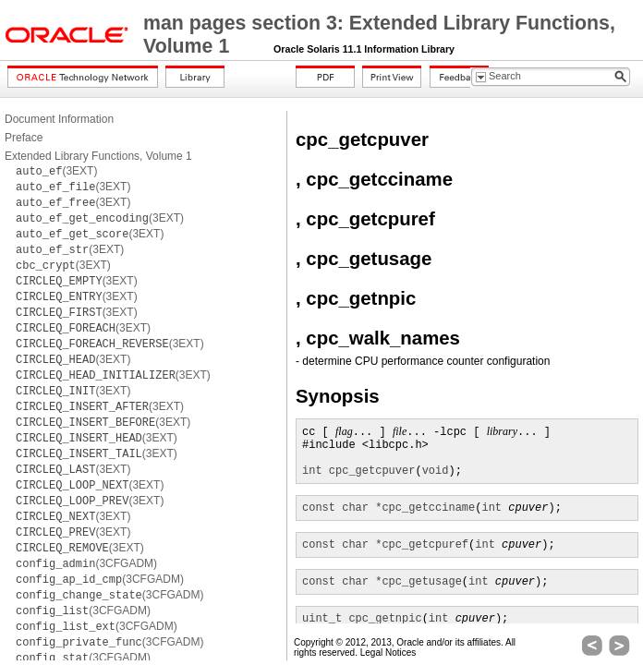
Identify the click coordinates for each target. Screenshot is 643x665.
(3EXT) (56, 170)
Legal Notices (388, 652)
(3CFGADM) (86, 563)
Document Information (59, 119)
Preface (23, 137)
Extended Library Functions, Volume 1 (98, 156)
